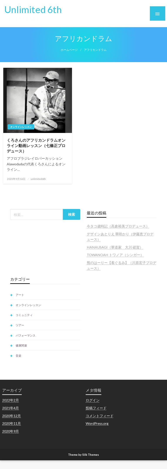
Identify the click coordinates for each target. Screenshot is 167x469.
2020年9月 (10, 431)
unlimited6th (38, 179)
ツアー (20, 325)
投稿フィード (96, 408)
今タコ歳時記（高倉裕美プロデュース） (118, 226)
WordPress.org (97, 423)
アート (20, 295)
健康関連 (21, 345)
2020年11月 (11, 423)
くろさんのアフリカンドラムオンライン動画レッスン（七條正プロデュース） (36, 145)
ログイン (93, 400)
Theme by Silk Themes (83, 454)
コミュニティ (24, 315)
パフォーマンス (25, 335)
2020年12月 (11, 416)
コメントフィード (100, 416)
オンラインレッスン (21, 126)
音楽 (18, 355)
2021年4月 (10, 408)
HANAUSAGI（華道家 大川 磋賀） (115, 247)
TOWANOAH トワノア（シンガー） (115, 255)
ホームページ (69, 49)
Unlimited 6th (33, 9)
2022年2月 (10, 400)
